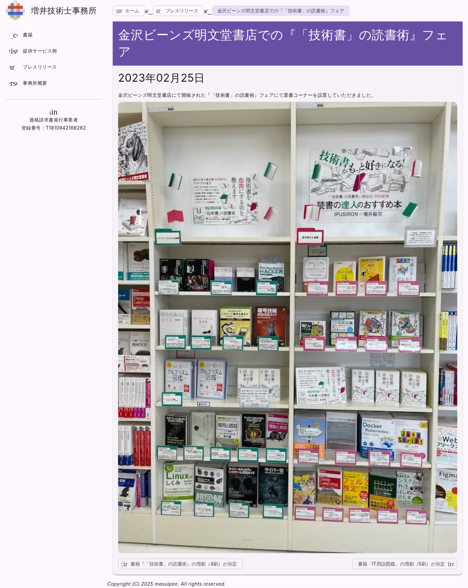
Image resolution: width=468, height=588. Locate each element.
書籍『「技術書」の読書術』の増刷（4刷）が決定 (177, 564)
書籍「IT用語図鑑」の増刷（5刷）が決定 (407, 564)
